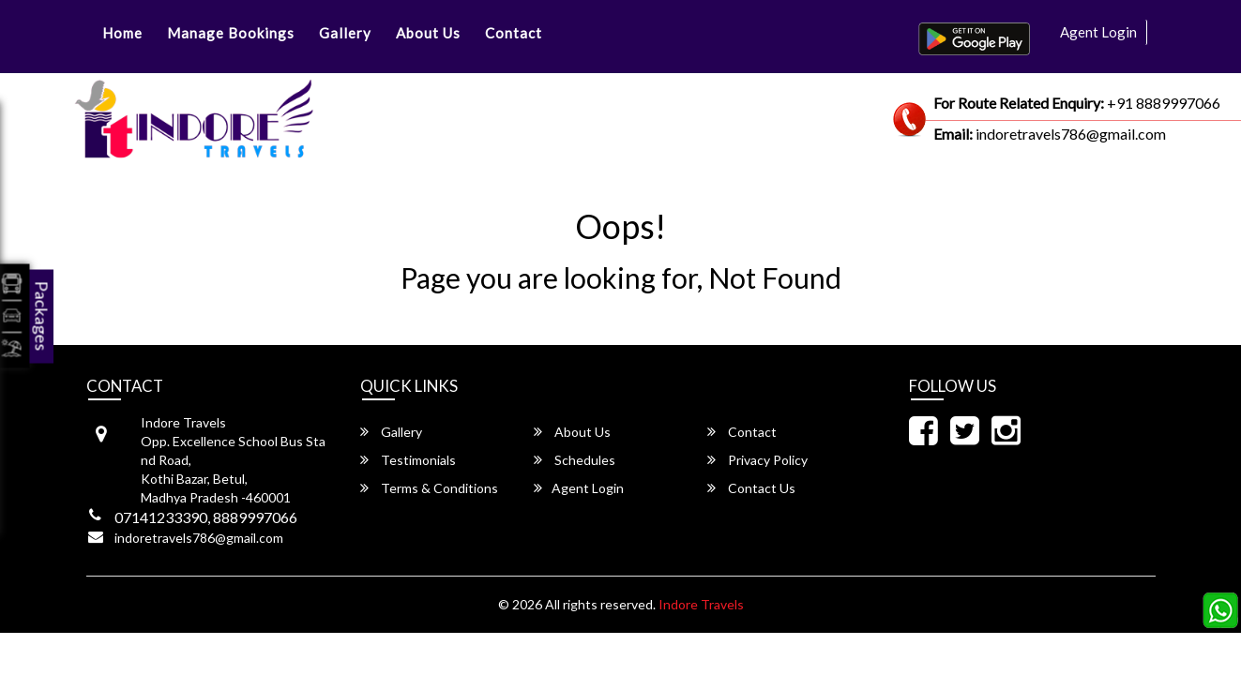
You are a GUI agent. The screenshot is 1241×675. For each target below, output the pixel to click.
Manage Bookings (231, 32)
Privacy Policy (757, 460)
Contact (513, 32)
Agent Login (1098, 31)
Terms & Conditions (429, 488)
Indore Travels (701, 604)
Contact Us (751, 488)
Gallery (345, 32)
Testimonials (408, 460)
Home (122, 32)
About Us (428, 32)
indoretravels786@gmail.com (198, 538)
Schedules (574, 460)
